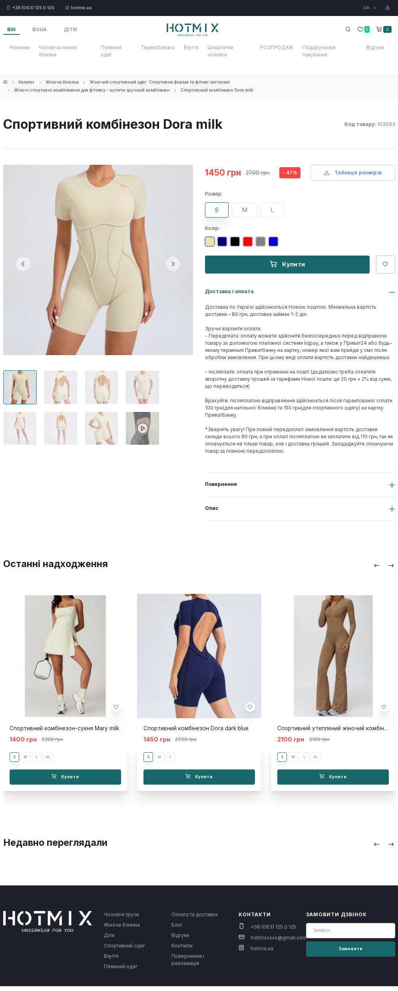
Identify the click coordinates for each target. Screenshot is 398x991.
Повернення (221, 484)
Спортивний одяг (124, 946)
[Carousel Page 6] (61, 428)
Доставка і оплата (229, 291)
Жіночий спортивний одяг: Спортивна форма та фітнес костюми (160, 82)
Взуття (191, 47)
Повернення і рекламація (187, 959)
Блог (177, 925)
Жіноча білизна (62, 82)
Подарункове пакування (319, 51)
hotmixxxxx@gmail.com (279, 938)
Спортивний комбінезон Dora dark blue (196, 728)
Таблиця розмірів (353, 173)
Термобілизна (158, 47)
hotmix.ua (262, 948)
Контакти (182, 946)
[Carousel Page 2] (61, 387)
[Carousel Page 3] (101, 387)
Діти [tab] (70, 29)
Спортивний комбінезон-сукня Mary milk (64, 728)
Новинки (20, 47)
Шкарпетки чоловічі (220, 51)
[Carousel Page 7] (101, 428)
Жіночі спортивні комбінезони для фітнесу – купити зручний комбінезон (92, 90)
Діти (109, 935)
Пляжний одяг (111, 51)
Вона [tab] (39, 29)
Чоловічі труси (121, 914)
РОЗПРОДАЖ (276, 47)
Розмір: (214, 194)
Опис (212, 508)
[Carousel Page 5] (20, 428)
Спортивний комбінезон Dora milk (217, 90)
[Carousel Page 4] (142, 387)
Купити (287, 264)
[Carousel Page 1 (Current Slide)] (20, 387)
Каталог (26, 82)
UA (366, 7)
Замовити (350, 948)
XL (48, 757)
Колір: (212, 228)
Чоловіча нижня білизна (58, 51)
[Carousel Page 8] (142, 428)
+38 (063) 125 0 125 (273, 927)
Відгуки (375, 47)
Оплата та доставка (194, 914)
